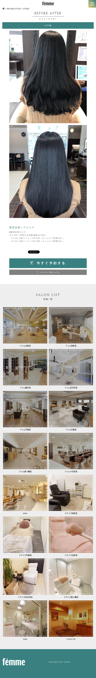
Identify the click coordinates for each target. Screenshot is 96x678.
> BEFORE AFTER (13, 9)
